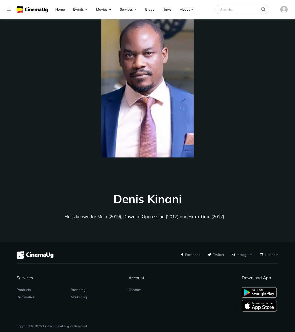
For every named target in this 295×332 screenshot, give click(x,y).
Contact (135, 290)
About (185, 9)
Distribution (26, 297)
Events (78, 9)
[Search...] (242, 9)
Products (24, 290)
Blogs (149, 9)
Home (60, 9)
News (166, 9)
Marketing (79, 297)
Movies (101, 9)
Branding (78, 290)
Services (126, 9)
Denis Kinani (147, 199)
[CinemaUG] (32, 9)
